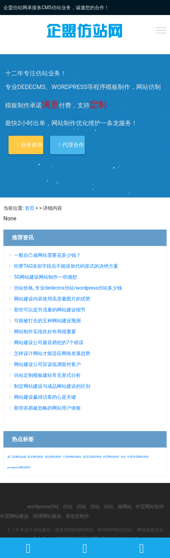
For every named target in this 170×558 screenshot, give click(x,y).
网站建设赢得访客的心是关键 (45, 397)
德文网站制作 (53, 456)
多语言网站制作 (92, 456)
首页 (29, 208)
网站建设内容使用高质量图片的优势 (52, 299)
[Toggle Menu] (161, 30)
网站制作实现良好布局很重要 (45, 331)
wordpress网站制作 (19, 467)
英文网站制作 (35, 456)
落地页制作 (77, 516)
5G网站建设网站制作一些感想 (45, 277)
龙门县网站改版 (16, 456)
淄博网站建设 (47, 516)
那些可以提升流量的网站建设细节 (50, 309)
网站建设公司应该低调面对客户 (47, 364)
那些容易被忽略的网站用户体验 (47, 408)
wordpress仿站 (43, 506)
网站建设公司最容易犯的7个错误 (48, 342)
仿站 (123, 456)
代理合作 (71, 145)
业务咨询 (30, 145)
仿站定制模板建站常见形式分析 (47, 375)
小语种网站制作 (71, 456)
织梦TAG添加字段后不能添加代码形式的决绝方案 (66, 266)
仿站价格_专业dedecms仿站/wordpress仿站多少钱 (68, 288)
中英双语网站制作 (138, 456)
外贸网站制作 (111, 456)
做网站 (125, 506)
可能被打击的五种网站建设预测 (47, 320)
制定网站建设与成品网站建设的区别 (52, 386)
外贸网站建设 (14, 516)
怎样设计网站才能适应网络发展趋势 (52, 353)
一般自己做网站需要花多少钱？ (47, 255)
